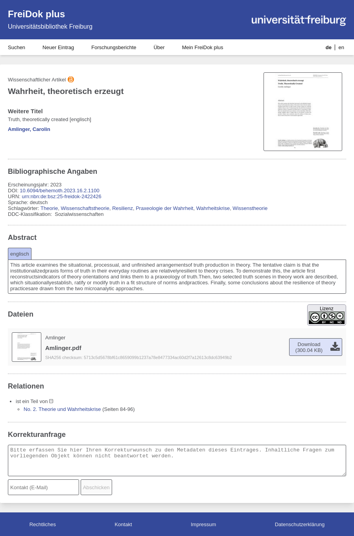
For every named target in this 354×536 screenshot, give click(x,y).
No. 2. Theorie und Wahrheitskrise (62, 409)
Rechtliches (43, 524)
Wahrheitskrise (213, 208)
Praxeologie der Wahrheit (164, 208)
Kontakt (123, 524)
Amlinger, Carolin (29, 129)
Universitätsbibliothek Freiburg (50, 26)
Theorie (49, 208)
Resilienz (122, 208)
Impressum (203, 524)
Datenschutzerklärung (299, 524)
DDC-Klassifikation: (30, 214)
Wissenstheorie (249, 208)
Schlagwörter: (24, 208)
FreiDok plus (36, 14)
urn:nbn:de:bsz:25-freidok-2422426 (61, 196)
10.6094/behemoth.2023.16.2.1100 (59, 190)
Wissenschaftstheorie (85, 208)
